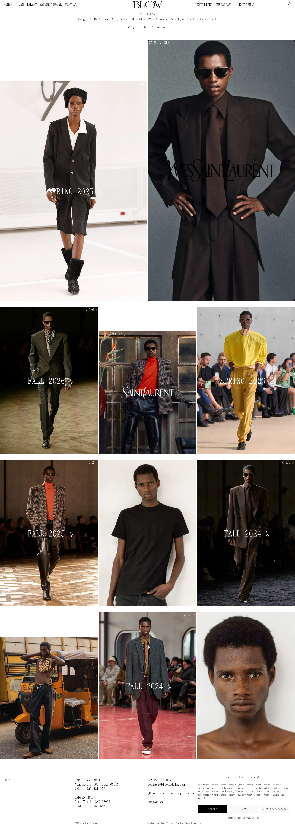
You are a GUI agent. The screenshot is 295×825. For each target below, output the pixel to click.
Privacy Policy (251, 818)
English (244, 4)
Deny (244, 808)
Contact (71, 4)
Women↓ (10, 4)
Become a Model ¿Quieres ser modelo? (47, 4)
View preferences (275, 808)
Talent (32, 4)
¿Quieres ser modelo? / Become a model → (181, 793)
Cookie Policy (234, 818)
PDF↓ (146, 27)
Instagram (223, 4)
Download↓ (163, 27)
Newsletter (203, 4)
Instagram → (158, 802)
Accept (212, 808)
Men (21, 4)
